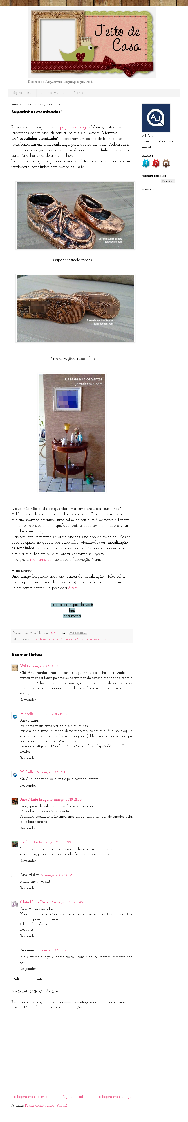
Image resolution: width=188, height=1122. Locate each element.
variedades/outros (94, 639)
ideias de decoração (51, 639)
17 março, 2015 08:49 (66, 902)
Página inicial (22, 93)
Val (23, 666)
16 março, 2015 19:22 (55, 842)
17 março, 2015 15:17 (51, 950)
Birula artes (29, 842)
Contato (80, 93)
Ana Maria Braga (34, 800)
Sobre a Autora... (53, 93)
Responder (28, 700)
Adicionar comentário (30, 979)
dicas (33, 639)
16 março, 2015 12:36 (66, 800)
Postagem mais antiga (114, 1097)
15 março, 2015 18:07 (52, 714)
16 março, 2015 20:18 (56, 875)
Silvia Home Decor (34, 902)
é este (72, 588)
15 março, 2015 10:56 (43, 666)
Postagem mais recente (30, 1097)
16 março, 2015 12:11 (51, 772)
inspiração (73, 639)
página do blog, (73, 127)
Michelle (27, 714)
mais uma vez (41, 560)
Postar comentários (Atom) (46, 1105)
